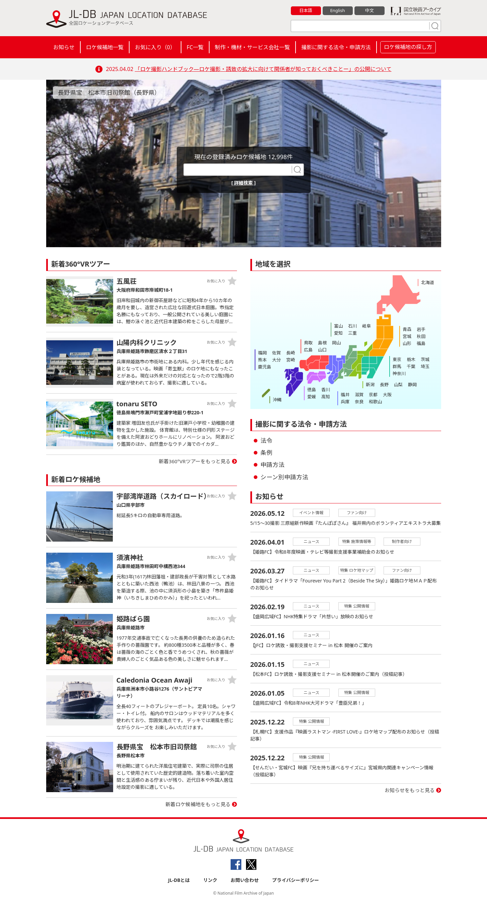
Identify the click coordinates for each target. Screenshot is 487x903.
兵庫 (345, 402)
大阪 (387, 395)
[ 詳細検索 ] (243, 183)
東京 (397, 359)
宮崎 (290, 360)
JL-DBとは (179, 880)
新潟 (370, 384)
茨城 (425, 359)
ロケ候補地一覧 (105, 47)
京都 (373, 395)
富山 (338, 326)
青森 (407, 329)
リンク (210, 880)
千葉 (411, 366)
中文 (369, 10)
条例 (266, 452)
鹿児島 (264, 367)
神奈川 (399, 373)
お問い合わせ (245, 880)
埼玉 (425, 366)
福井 (345, 395)
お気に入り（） (155, 47)
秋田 (421, 336)
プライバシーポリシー (295, 880)
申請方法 (272, 465)
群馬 (397, 366)
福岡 (262, 353)
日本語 (305, 10)
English (337, 10)
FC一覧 (195, 47)
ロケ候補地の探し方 (408, 47)
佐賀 (276, 353)
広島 (308, 350)
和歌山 (375, 402)
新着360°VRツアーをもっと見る (195, 461)
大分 (276, 360)
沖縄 (277, 400)
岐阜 (366, 326)
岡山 (336, 343)
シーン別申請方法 (284, 477)
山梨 (398, 384)
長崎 (290, 353)
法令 (266, 440)
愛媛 (311, 397)
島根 (322, 343)
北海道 (427, 282)
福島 (421, 343)
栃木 (411, 359)
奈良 (359, 402)
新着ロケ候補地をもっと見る (198, 804)
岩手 (421, 329)
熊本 (262, 360)
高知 (325, 397)
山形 (407, 343)
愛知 (338, 333)
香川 (325, 390)
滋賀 (359, 395)
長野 (384, 384)
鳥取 (308, 343)
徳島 (311, 390)
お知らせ (64, 47)
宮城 (407, 336)
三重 (352, 333)
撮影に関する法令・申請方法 (336, 47)
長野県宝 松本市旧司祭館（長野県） (109, 92)
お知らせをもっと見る (410, 790)
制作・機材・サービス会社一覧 (252, 47)
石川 (352, 326)
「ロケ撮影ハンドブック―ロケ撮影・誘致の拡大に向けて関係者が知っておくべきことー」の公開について (263, 69)
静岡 (412, 384)
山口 (322, 350)
